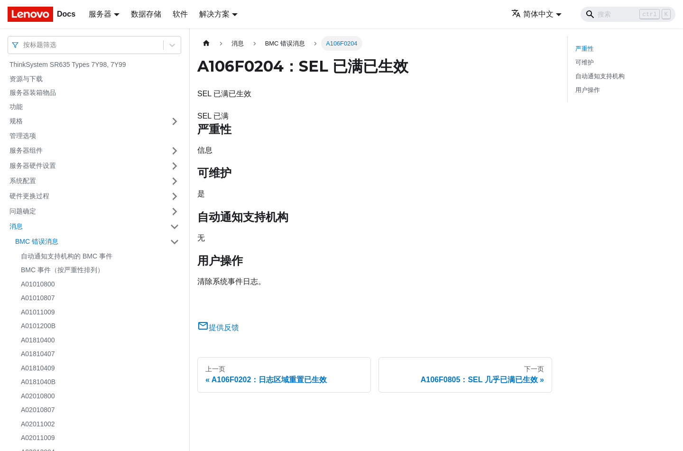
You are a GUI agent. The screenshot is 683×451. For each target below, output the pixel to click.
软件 (180, 14)
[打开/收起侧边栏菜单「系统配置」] (174, 181)
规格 (16, 121)
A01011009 (38, 312)
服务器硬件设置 (32, 165)
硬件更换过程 (29, 196)
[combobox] (24, 44)
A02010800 (38, 396)
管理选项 (22, 135)
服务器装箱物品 (32, 92)
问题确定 (22, 211)
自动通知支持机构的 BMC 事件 (66, 256)
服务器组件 (26, 150)
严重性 (584, 48)
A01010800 (38, 284)
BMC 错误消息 (36, 241)
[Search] (628, 14)
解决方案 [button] (214, 14)
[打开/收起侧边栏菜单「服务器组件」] (174, 150)
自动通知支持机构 (600, 76)
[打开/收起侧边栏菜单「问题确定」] (174, 211)
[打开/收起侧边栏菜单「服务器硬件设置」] (174, 166)
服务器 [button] (100, 14)
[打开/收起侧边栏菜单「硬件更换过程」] (174, 196)
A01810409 (38, 368)
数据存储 (146, 14)
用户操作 (587, 89)
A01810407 (38, 354)
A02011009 (38, 438)
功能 (16, 106)
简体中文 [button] (532, 14)
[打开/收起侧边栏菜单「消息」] (174, 226)
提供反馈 (218, 327)
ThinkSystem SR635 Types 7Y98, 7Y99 (67, 64)
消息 (16, 226)
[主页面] (206, 43)
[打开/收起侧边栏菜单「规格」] (174, 121)
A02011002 (38, 424)
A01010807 (38, 298)
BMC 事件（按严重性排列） (62, 270)
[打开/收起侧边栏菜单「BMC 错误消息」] (174, 241)
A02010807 (38, 410)
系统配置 (22, 180)
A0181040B (38, 382)
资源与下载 (26, 79)
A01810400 (38, 340)
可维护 (584, 62)
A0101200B (38, 326)
